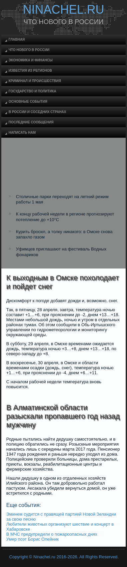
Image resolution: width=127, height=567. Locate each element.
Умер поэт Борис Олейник (32, 539)
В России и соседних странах (37, 112)
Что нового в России (29, 50)
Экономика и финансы (31, 60)
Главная (17, 39)
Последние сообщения (31, 122)
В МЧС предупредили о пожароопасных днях (51, 534)
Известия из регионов (30, 70)
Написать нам (22, 132)
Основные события (28, 101)
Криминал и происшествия (35, 81)
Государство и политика (32, 91)
